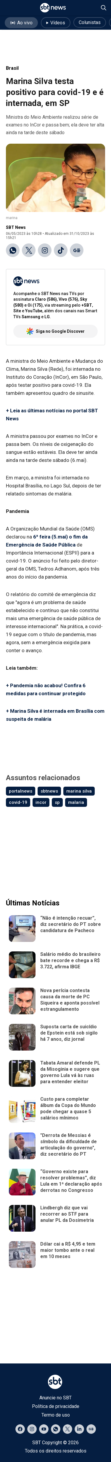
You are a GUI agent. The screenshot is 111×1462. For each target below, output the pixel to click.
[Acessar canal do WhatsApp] (55, 1429)
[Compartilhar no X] (29, 250)
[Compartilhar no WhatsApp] (13, 250)
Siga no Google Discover (55, 331)
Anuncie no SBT (55, 1398)
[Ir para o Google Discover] (76, 250)
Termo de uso (55, 1415)
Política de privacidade (55, 1406)
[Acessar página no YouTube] (44, 1429)
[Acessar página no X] (67, 1429)
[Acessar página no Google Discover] (91, 1429)
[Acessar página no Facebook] (20, 1429)
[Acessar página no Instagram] (32, 1429)
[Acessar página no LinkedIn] (79, 1429)
